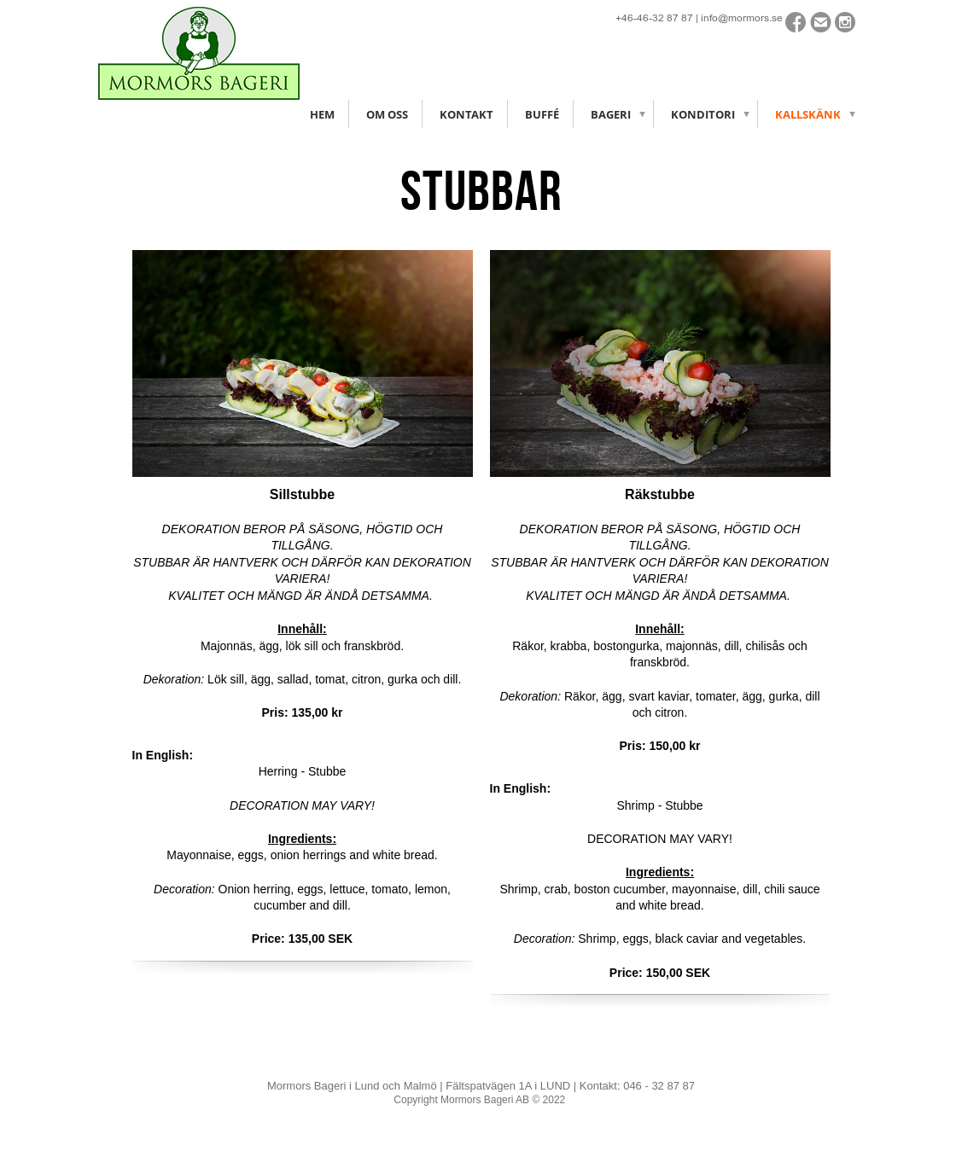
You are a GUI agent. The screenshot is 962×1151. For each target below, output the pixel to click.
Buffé (542, 114)
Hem (322, 114)
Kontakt (466, 114)
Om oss (387, 114)
